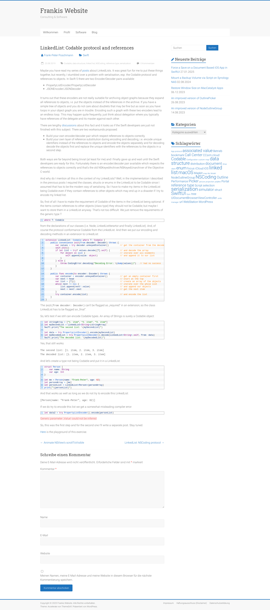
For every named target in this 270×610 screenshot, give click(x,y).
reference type (112, 63)
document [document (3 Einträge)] (213, 163)
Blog (94, 32)
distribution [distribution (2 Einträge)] (197, 163)
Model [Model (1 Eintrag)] (213, 173)
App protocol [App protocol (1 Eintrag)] (176, 151)
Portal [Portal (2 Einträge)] (225, 181)
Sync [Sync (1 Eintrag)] (188, 194)
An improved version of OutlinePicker (193, 98)
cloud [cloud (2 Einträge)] (215, 155)
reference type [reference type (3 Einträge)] (182, 185)
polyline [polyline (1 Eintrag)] (218, 182)
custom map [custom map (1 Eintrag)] (203, 160)
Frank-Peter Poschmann (58, 55)
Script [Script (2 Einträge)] (198, 185)
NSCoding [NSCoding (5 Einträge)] (206, 177)
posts (85, 70)
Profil (67, 32)
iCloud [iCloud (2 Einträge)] (199, 168)
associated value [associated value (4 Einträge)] (197, 150)
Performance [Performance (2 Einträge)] (179, 181)
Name (44, 517)
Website (45, 553)
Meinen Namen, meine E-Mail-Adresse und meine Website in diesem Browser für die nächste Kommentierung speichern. (96, 577)
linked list (90, 63)
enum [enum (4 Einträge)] (181, 168)
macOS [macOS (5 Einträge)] (185, 172)
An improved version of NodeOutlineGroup (196, 108)
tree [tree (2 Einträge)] (193, 194)
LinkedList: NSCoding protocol (144, 442)
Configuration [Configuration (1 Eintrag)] (192, 160)
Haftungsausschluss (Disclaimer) (191, 603)
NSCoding (100, 63)
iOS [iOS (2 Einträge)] (206, 168)
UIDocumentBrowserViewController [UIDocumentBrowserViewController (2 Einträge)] (194, 198)
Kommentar (48, 469)
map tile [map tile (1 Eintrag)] (206, 173)
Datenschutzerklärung (220, 603)
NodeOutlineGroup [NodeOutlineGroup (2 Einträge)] (183, 177)
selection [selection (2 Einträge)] (209, 185)
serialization (125, 63)
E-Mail (44, 535)
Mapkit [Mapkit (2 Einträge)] (198, 173)
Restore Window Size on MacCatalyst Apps (197, 88)
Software (81, 32)
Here (43, 432)
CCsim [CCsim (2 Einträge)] (207, 155)
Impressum (168, 603)
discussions (69, 125)
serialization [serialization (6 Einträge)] (184, 189)
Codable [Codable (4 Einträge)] (178, 158)
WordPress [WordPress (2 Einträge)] (206, 202)
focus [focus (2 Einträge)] (191, 168)
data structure (78, 63)
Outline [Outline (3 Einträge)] (222, 177)
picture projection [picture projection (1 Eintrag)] (206, 182)
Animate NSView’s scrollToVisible (62, 442)
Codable (68, 63)
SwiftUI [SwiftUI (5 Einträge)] (178, 193)
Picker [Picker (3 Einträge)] (194, 181)
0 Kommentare (145, 63)
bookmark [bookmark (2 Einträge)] (177, 155)
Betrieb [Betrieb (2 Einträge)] (217, 151)
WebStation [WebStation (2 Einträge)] (190, 202)
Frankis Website (64, 10)
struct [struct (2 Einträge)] (218, 189)
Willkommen (50, 32)
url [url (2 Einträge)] (181, 202)
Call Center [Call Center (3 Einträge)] (193, 155)
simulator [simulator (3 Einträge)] (206, 189)
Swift (86, 55)
